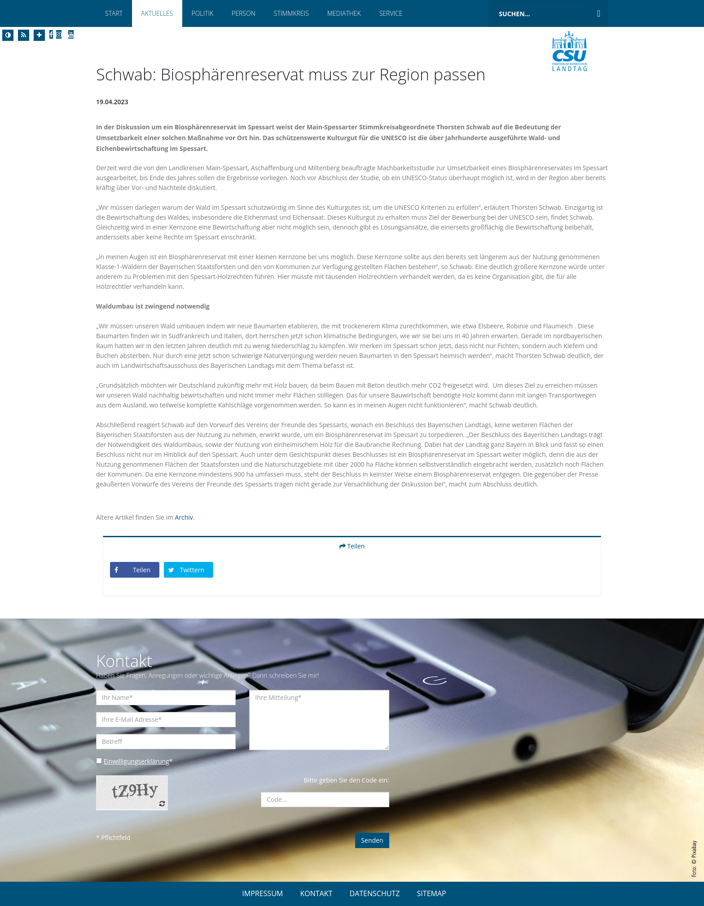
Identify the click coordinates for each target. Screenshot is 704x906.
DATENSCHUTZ (375, 893)
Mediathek (344, 13)
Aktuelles (157, 13)
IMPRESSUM (262, 893)
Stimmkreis (291, 13)
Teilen (352, 546)
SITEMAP (431, 893)
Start (114, 13)
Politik (202, 13)
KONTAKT (316, 893)
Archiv (184, 517)
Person (243, 13)
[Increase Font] (39, 35)
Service (391, 13)
